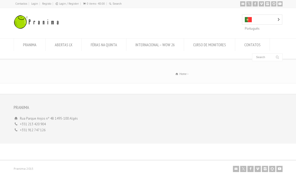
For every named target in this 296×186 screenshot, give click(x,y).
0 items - (96, 3)
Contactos (21, 3)
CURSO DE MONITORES (209, 44)
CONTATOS (252, 44)
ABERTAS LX (63, 44)
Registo (46, 3)
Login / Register (69, 3)
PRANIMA (29, 44)
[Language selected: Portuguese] (262, 19)
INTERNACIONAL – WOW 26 (155, 44)
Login (34, 3)
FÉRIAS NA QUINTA (104, 44)
